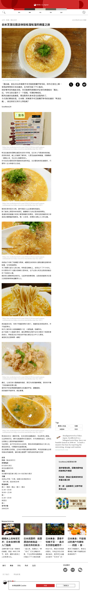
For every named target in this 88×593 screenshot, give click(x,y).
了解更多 (66, 585)
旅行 (19, 12)
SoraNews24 (6, 106)
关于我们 (5, 574)
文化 (40, 12)
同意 (45, 585)
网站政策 (17, 574)
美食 (30, 12)
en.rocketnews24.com (11, 80)
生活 (61, 12)
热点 (51, 12)
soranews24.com (61, 450)
